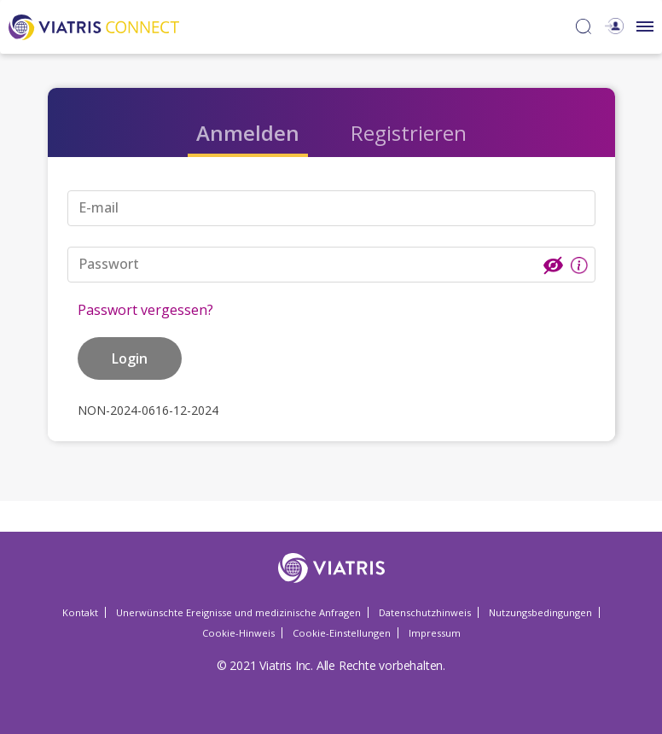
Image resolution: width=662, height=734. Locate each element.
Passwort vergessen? (145, 309)
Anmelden (247, 133)
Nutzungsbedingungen (540, 612)
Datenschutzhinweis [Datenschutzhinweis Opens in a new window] (425, 612)
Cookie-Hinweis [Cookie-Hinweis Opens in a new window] (238, 632)
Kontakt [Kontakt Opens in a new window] (80, 612)
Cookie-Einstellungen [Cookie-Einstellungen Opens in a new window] (342, 632)
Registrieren (409, 133)
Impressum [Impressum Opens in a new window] (435, 632)
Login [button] (130, 358)
